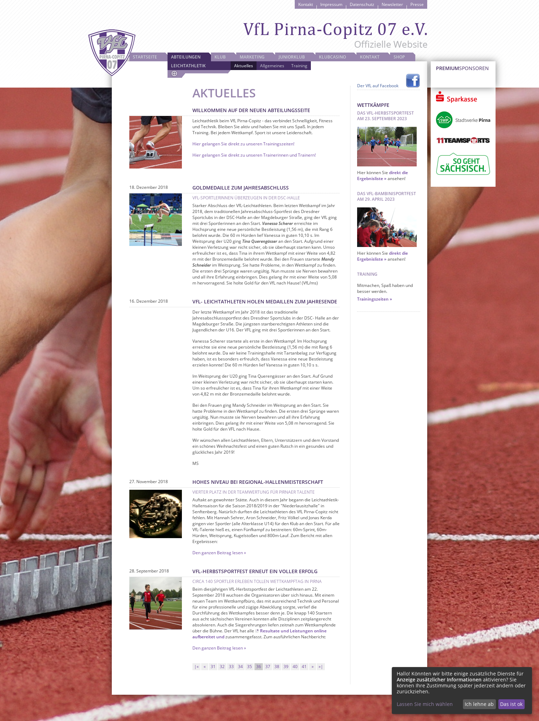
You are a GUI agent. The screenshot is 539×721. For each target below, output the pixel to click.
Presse (417, 4)
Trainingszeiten (373, 299)
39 (286, 667)
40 (295, 667)
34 (240, 667)
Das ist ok (511, 704)
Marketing (252, 57)
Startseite (145, 57)
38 (276, 667)
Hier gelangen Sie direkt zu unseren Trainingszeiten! (243, 144)
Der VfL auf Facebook (377, 86)
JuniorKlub (292, 57)
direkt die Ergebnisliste (382, 175)
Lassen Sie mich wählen (425, 704)
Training (299, 66)
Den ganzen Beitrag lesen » (219, 553)
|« (196, 667)
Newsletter (392, 4)
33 (231, 667)
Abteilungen (185, 57)
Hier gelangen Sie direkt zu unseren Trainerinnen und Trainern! (254, 155)
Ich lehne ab (479, 704)
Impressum (331, 4)
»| (321, 667)
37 (267, 667)
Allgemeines (272, 66)
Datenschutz (362, 4)
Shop (399, 57)
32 (222, 667)
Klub (220, 57)
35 (249, 667)
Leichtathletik (188, 66)
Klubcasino (332, 57)
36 (258, 667)
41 (304, 667)
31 (213, 667)
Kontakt (305, 4)
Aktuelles (243, 66)
